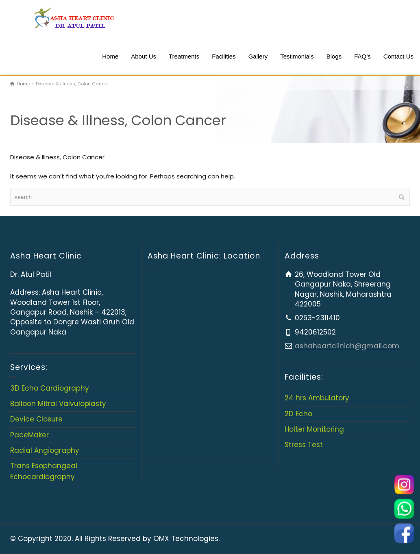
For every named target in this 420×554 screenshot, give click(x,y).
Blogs (334, 56)
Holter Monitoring (314, 429)
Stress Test (304, 445)
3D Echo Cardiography (49, 388)
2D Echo (298, 414)
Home (110, 56)
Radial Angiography (44, 450)
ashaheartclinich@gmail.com (347, 346)
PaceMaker (29, 435)
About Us (143, 56)
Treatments (184, 56)
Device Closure (36, 419)
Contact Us (398, 56)
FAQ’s (362, 56)
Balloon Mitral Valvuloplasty (58, 403)
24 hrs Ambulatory (317, 398)
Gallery (258, 56)
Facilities (223, 56)
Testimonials (297, 56)
